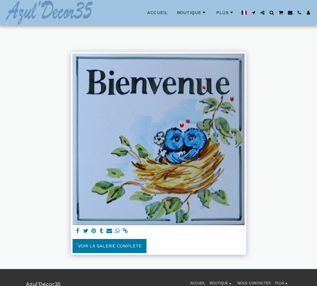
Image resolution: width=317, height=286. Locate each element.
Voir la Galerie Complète (109, 246)
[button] (253, 12)
